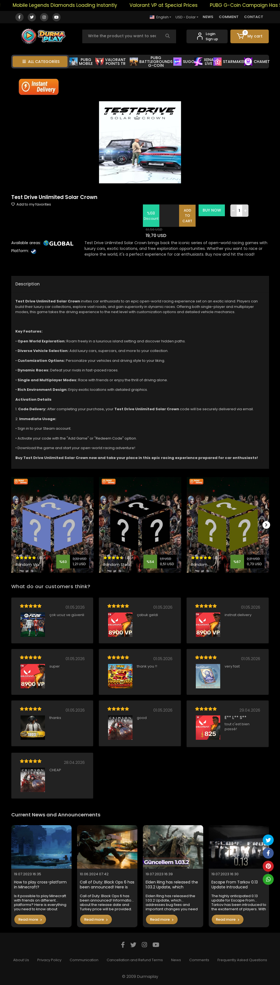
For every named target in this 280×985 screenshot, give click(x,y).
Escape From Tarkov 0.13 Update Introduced (234, 885)
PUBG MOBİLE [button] (81, 61)
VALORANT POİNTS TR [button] (110, 61)
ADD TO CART (188, 216)
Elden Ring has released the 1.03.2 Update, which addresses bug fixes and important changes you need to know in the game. (172, 885)
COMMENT (229, 16)
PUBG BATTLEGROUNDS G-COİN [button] (151, 61)
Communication (84, 960)
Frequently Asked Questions (242, 960)
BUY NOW (212, 210)
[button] (249, 36)
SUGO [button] (184, 61)
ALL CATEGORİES (41, 61)
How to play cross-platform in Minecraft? (40, 885)
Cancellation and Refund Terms (135, 960)
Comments (199, 960)
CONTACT (253, 16)
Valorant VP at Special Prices (172, 5)
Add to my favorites (31, 204)
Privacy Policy (49, 960)
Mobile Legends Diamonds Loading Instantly (73, 5)
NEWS (208, 16)
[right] (269, 525)
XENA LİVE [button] (204, 61)
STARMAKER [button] (229, 61)
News (176, 960)
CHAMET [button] (257, 61)
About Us (21, 960)
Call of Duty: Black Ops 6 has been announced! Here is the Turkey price (107, 885)
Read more (30, 919)
